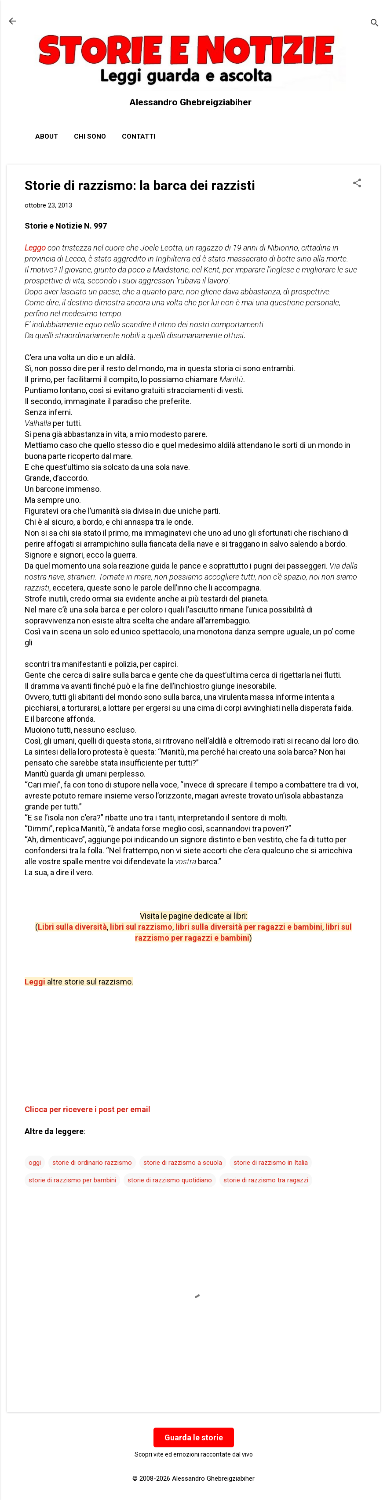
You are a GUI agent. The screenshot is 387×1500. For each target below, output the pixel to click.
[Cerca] (374, 24)
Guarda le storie (193, 1437)
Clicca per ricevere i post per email (87, 1109)
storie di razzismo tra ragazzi (265, 1180)
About (46, 136)
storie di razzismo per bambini (72, 1180)
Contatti (138, 136)
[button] (357, 184)
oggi (35, 1163)
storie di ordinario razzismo (92, 1163)
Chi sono (90, 136)
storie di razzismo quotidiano (170, 1180)
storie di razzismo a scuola (182, 1163)
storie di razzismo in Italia (271, 1163)
